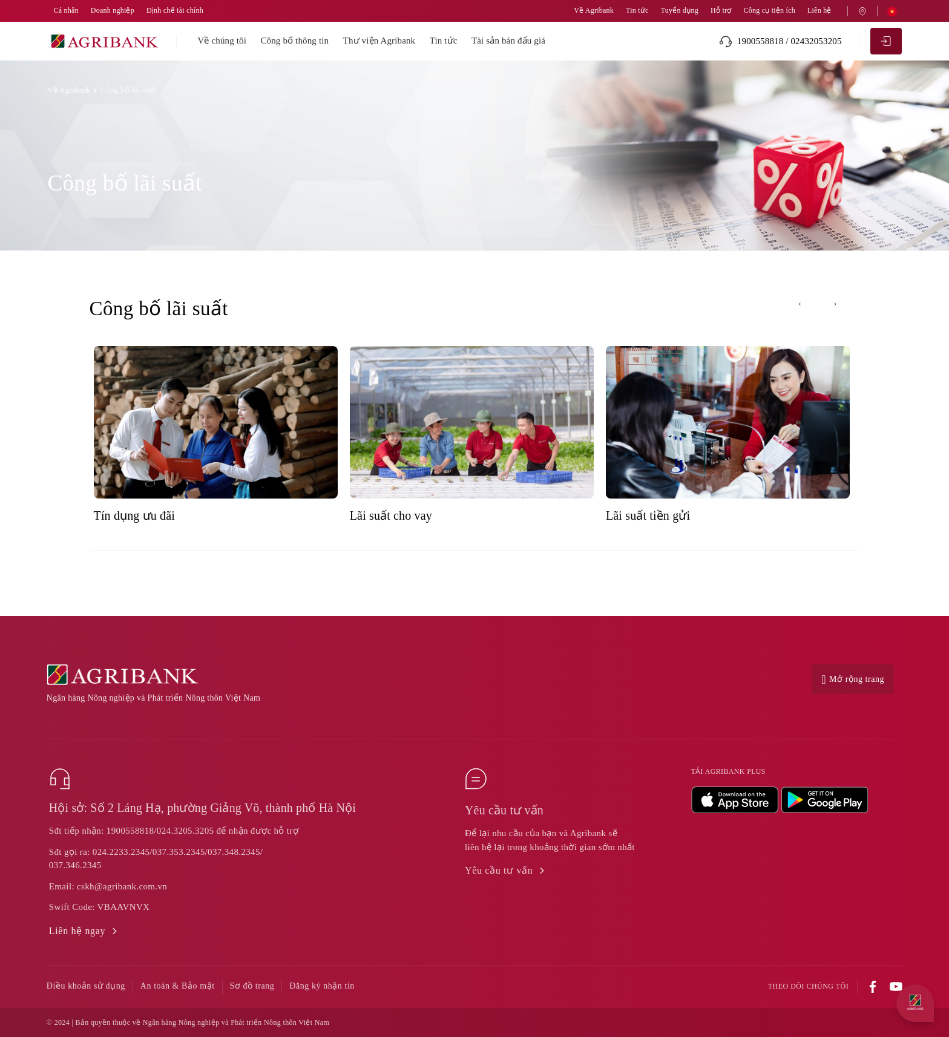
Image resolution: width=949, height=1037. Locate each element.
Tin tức (637, 11)
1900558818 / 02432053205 (780, 41)
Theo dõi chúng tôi (808, 986)
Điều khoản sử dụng (86, 985)
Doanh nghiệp (112, 11)
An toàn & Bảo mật (177, 985)
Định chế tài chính (174, 11)
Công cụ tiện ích (769, 11)
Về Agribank (594, 11)
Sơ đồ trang (252, 985)
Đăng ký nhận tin (322, 985)
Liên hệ (819, 11)
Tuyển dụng (679, 11)
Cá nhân (65, 11)
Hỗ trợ (721, 11)
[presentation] (800, 303)
